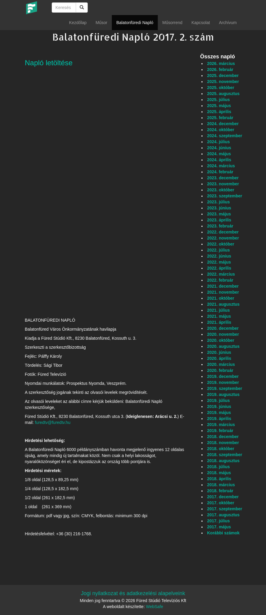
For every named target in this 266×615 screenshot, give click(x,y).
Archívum (228, 22)
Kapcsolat (200, 22)
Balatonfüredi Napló (134, 22)
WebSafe (154, 606)
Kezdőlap (78, 22)
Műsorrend (172, 22)
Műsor (101, 22)
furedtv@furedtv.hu (52, 422)
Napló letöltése (49, 63)
